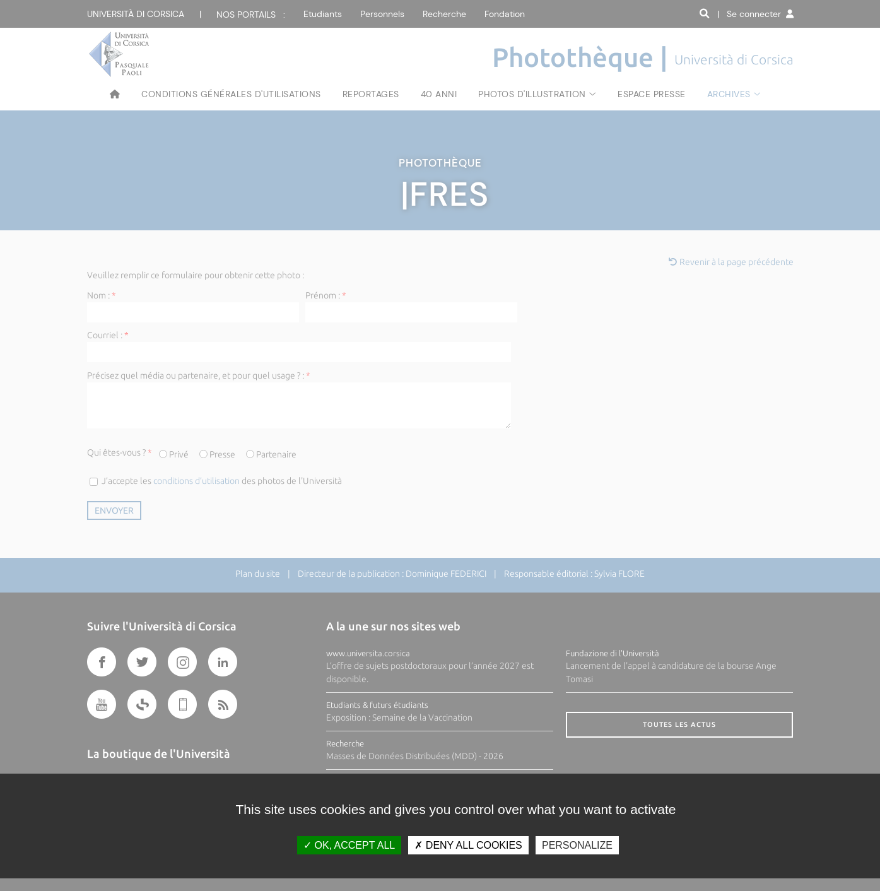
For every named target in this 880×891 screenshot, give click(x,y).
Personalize (577, 845)
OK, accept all (349, 845)
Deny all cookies (468, 845)
